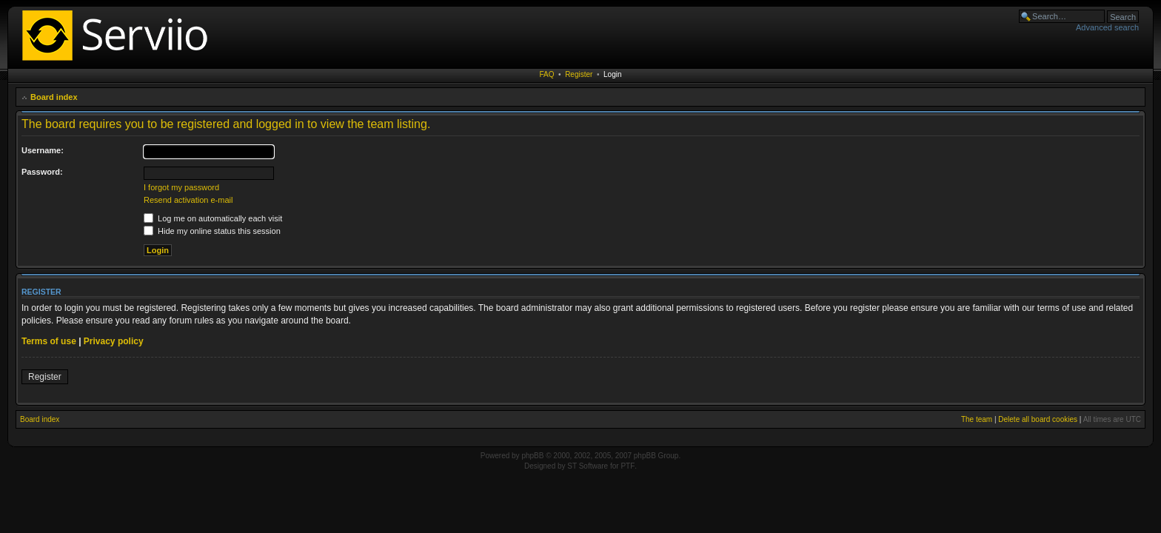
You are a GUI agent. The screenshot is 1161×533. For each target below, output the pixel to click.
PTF (627, 466)
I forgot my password (181, 187)
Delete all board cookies (1037, 419)
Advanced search (1107, 27)
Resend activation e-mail (188, 199)
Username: (42, 150)
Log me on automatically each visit (213, 218)
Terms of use (48, 341)
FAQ (547, 74)
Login (612, 74)
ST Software (587, 466)
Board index (54, 97)
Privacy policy (114, 341)
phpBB (532, 456)
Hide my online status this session (212, 231)
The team (976, 419)
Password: (42, 171)
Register (578, 74)
